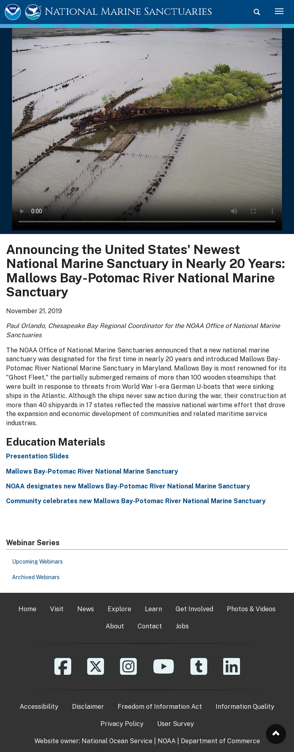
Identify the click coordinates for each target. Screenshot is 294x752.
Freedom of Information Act (160, 706)
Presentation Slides (37, 456)
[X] (95, 672)
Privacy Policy (122, 724)
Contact (150, 626)
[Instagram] (128, 672)
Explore (119, 609)
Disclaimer (88, 706)
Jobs (182, 626)
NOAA (167, 741)
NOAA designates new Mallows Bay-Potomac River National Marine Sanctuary (128, 486)
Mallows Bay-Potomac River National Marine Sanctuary (92, 471)
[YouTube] (163, 672)
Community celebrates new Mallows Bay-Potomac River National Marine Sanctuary (136, 501)
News (85, 609)
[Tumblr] (198, 672)
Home (27, 609)
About (115, 626)
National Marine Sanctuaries (128, 12)
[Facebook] (62, 672)
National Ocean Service (117, 741)
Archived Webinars (36, 577)
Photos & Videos (251, 609)
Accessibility (39, 706)
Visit (57, 609)
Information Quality (245, 706)
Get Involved (194, 609)
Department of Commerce (220, 741)
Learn (153, 609)
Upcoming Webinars (37, 561)
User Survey (175, 724)
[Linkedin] (231, 672)
